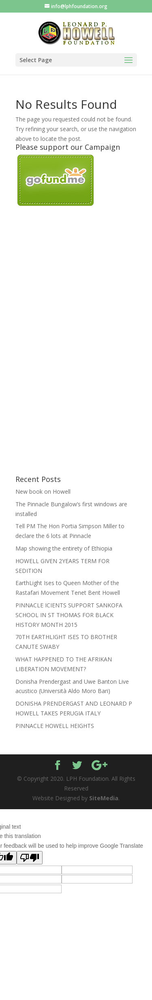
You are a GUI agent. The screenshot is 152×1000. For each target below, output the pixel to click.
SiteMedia (103, 798)
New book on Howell (43, 491)
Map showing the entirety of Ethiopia (63, 548)
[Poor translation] (30, 857)
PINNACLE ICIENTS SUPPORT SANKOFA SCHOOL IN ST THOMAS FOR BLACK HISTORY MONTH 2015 (68, 615)
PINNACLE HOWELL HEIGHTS (54, 726)
